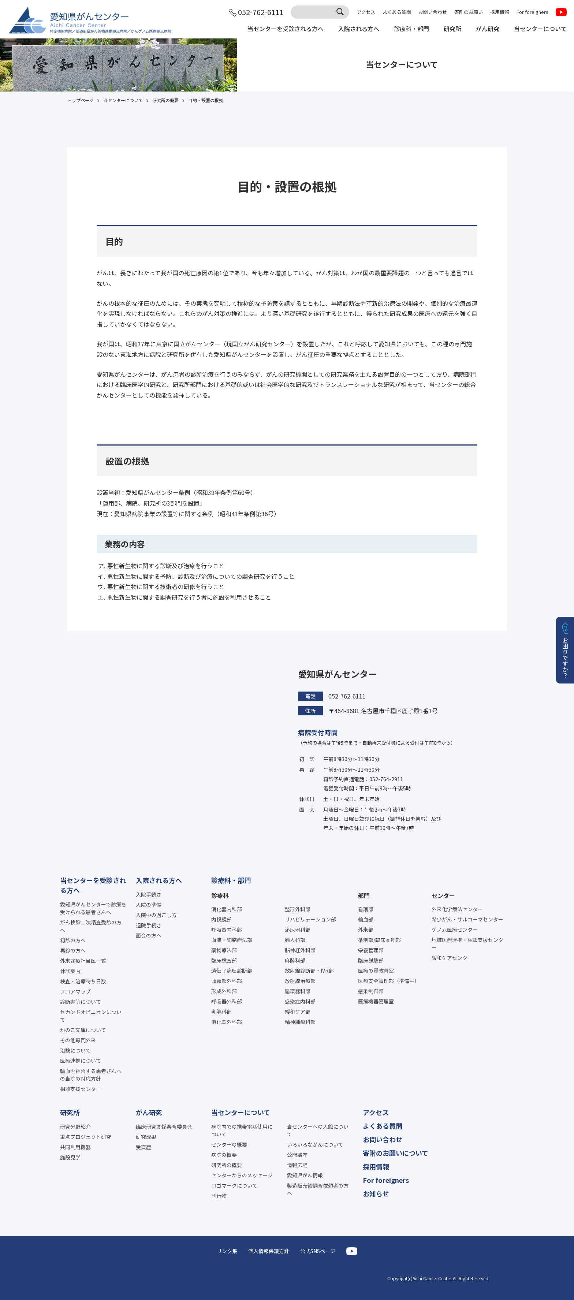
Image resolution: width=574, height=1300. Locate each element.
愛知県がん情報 (305, 1175)
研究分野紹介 (75, 1126)
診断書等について (80, 1001)
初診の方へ (73, 940)
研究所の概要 (226, 1165)
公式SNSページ (317, 1251)
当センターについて (540, 28)
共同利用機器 (75, 1147)
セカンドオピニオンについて (91, 1015)
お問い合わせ (432, 11)
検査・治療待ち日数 (83, 981)
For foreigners (532, 11)
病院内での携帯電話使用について (242, 1130)
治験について (75, 1050)
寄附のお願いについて (395, 1153)
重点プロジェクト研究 (85, 1136)
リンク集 (227, 1251)
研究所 (452, 28)
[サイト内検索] (320, 12)
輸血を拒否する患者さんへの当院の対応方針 (91, 1074)
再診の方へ (73, 950)
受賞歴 (143, 1147)
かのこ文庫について (83, 1029)
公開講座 (297, 1154)
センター (443, 895)
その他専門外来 (78, 1040)
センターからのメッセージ (242, 1175)
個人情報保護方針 (268, 1251)
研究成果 (146, 1136)
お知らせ (376, 1193)
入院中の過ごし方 (156, 915)
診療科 (220, 895)
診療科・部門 (411, 28)
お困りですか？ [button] (565, 657)
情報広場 (297, 1165)
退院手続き (148, 925)
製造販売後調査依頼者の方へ (317, 1189)
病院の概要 (224, 1154)
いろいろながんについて (315, 1144)
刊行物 (219, 1195)
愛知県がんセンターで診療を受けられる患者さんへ (93, 908)
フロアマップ (75, 991)
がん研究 (487, 28)
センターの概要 (229, 1144)
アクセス (366, 11)
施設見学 (70, 1157)
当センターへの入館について (317, 1130)
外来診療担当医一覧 (83, 960)
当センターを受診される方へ (285, 28)
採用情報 (499, 11)
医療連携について (80, 1060)
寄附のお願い (468, 11)
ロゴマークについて (234, 1185)
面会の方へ (148, 935)
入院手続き (148, 894)
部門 (364, 895)
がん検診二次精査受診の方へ (91, 926)
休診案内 (70, 971)
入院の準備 (148, 904)
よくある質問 (397, 11)
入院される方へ (358, 28)
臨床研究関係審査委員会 (164, 1126)
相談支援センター (80, 1088)
